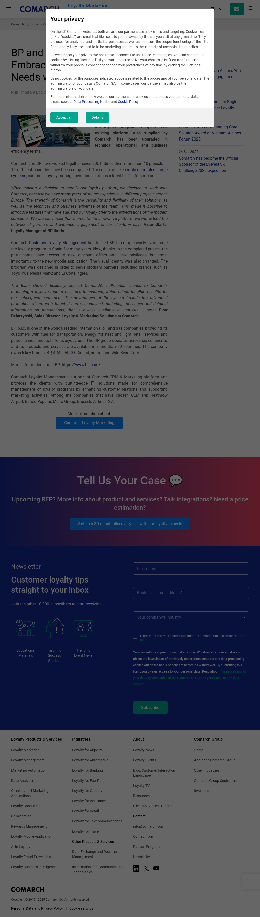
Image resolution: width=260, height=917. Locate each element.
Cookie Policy (128, 102)
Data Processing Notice (91, 102)
